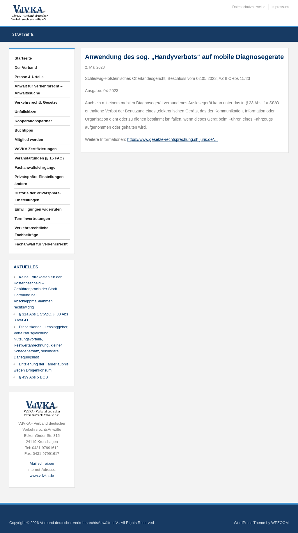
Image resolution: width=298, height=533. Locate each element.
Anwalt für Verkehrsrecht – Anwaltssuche (39, 89)
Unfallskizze (25, 112)
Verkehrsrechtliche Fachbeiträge (31, 231)
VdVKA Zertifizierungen (36, 149)
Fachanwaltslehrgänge (35, 167)
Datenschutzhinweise (248, 7)
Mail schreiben (42, 463)
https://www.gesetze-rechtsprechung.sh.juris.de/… (172, 139)
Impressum (280, 7)
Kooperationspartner (33, 121)
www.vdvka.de (42, 475)
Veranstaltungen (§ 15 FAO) (39, 158)
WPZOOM (280, 523)
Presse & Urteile (29, 77)
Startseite (22, 35)
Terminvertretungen (32, 218)
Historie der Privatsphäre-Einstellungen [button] (38, 196)
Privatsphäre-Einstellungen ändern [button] (39, 180)
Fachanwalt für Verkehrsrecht (41, 244)
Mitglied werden (29, 139)
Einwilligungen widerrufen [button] (38, 209)
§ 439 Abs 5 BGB (33, 377)
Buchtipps (24, 130)
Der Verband (26, 67)
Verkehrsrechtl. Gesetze (36, 102)
